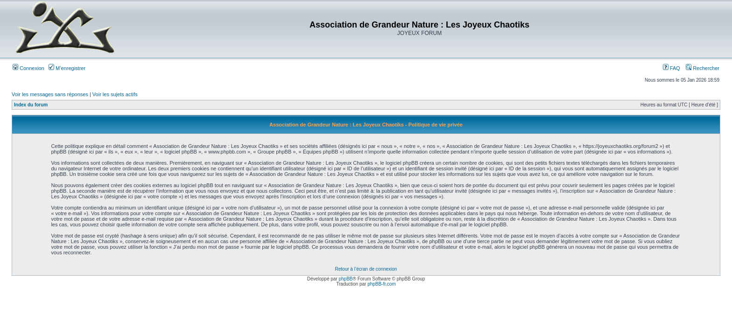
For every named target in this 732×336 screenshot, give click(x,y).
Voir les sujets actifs (115, 94)
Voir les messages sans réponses (50, 94)
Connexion (28, 68)
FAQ (671, 68)
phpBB (345, 278)
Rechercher (702, 68)
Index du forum (31, 104)
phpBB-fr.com (381, 284)
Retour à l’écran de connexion (366, 269)
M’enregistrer (67, 68)
